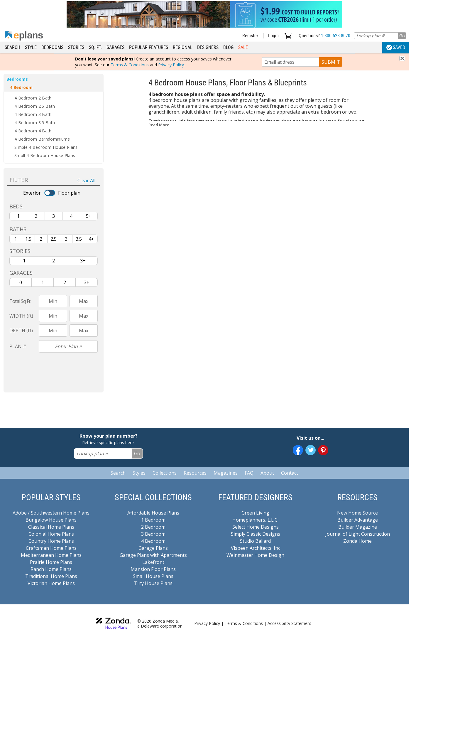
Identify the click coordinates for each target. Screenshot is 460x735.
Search (12, 47)
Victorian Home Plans (51, 583)
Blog (228, 47)
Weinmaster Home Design (255, 555)
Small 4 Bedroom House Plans (44, 155)
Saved (395, 47)
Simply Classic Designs (255, 534)
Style (31, 47)
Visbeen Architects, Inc (255, 548)
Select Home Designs (255, 527)
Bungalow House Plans (51, 520)
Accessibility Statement (289, 623)
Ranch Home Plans (51, 569)
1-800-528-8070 (335, 35)
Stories (76, 47)
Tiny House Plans (153, 583)
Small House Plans (153, 576)
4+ (91, 239)
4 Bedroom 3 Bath (33, 114)
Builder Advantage (357, 520)
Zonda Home (357, 541)
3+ (83, 260)
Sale (243, 47)
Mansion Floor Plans (153, 569)
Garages (115, 47)
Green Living (255, 513)
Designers (208, 47)
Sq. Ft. (95, 47)
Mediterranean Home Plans (51, 555)
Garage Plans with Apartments (153, 555)
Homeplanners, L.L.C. (255, 520)
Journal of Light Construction (357, 534)
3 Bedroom (153, 534)
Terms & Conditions (130, 65)
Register (250, 35)
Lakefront (153, 562)
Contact (289, 473)
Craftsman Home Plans (51, 548)
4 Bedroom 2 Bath (33, 98)
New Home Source (357, 513)
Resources (195, 473)
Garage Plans (153, 548)
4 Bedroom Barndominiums (42, 139)
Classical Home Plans (51, 527)
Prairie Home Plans (51, 562)
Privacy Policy (171, 65)
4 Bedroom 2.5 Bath (34, 106)
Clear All (86, 180)
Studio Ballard (255, 541)
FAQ (249, 473)
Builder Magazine (357, 527)
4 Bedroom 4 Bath (33, 131)
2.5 (53, 239)
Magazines (226, 473)
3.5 (79, 239)
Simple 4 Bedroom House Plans (46, 147)
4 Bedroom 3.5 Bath (34, 122)
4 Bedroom (21, 87)
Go (402, 35)
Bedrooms (52, 47)
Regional (182, 47)
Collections (165, 473)
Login (273, 35)
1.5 (28, 239)
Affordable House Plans (153, 513)
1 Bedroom (153, 520)
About (267, 473)
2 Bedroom (153, 527)
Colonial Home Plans (51, 534)
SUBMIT (331, 62)
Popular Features (148, 47)
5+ (89, 216)
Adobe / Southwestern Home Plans (51, 513)
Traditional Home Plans (51, 576)
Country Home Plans (51, 541)
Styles (139, 473)
